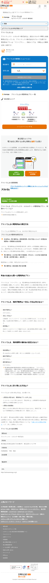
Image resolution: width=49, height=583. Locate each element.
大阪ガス (42, 514)
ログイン (39, 6)
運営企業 (5, 526)
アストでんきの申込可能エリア (13, 28)
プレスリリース (7, 534)
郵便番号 (6, 64)
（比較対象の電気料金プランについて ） (22, 84)
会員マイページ (7, 537)
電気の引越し (29, 516)
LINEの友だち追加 (16, 173)
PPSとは (5, 555)
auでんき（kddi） (5, 509)
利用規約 (5, 539)
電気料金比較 (4, 511)
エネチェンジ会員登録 (33, 173)
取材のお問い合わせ (8, 550)
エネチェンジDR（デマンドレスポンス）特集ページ (14, 519)
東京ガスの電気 (43, 506)
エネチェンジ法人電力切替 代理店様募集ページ (15, 531)
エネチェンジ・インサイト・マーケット (11, 521)
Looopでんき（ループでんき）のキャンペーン (13, 514)
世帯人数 (6, 71)
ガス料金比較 (4, 506)
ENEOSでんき (15, 509)
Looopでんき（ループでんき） (25, 511)
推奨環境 (5, 558)
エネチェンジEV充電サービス (29, 521)
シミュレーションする (24, 126)
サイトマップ (6, 552)
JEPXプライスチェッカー (32, 514)
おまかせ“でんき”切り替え (31, 506)
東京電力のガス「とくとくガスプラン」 (29, 509)
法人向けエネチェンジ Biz (9, 529)
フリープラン (24, 104)
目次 (4, 23)
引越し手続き (22, 516)
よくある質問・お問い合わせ (10, 547)
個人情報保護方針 (7, 544)
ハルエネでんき (13, 511)
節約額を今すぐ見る (24, 77)
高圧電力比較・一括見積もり (16, 506)
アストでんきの (24, 200)
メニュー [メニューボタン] (45, 6)
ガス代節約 (15, 516)
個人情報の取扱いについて (10, 542)
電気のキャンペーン (6, 516)
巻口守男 (43, 509)
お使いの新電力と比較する (24, 87)
